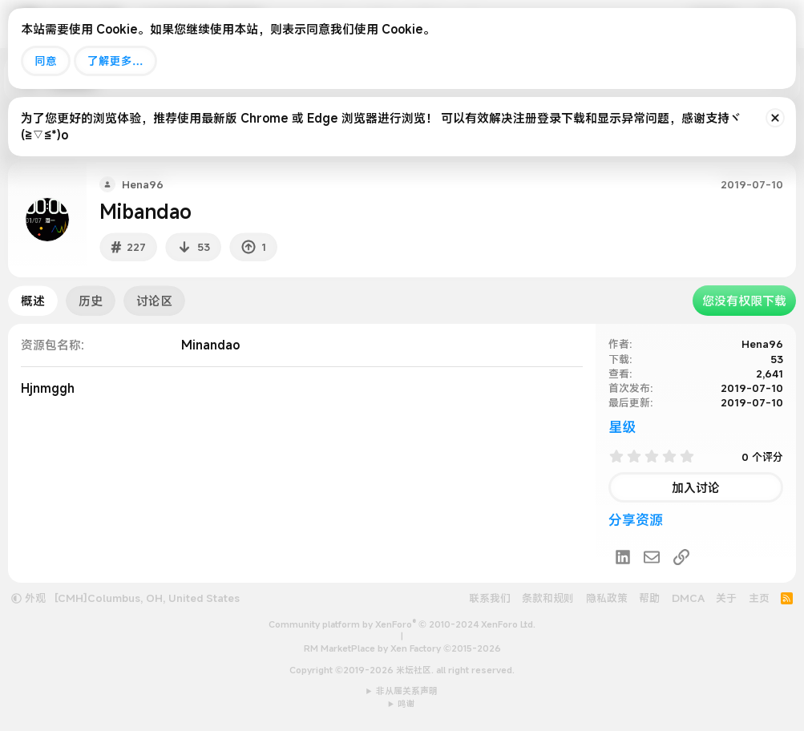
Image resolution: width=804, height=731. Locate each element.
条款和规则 (548, 598)
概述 (33, 301)
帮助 (649, 598)
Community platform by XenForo (402, 624)
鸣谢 (406, 703)
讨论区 (154, 301)
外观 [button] (28, 598)
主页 (759, 598)
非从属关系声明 (407, 691)
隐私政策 (607, 598)
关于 (726, 598)
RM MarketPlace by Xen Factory (402, 648)
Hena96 (762, 344)
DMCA (688, 598)
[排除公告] (775, 117)
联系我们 (490, 598)
